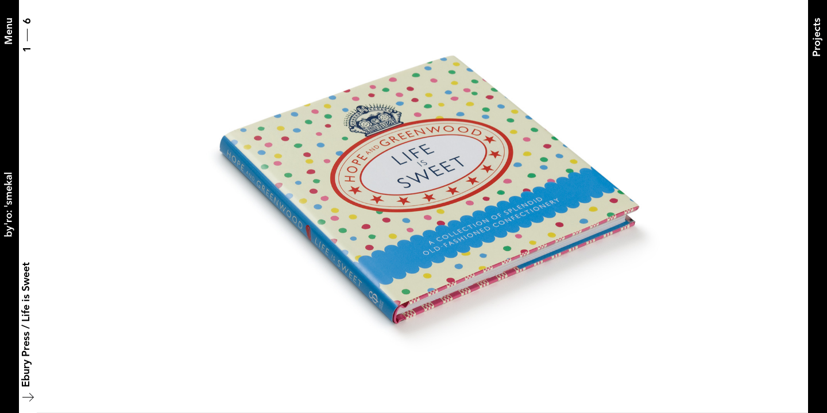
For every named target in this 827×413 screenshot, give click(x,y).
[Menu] (9, 31)
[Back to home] (9, 206)
